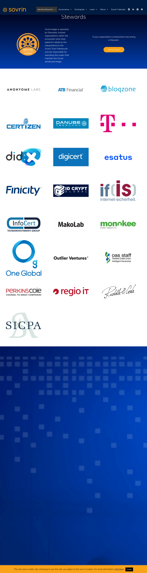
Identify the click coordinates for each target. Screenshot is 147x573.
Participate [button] (81, 9)
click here (119, 569)
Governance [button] (65, 9)
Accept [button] (129, 569)
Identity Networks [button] (47, 9)
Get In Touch (114, 49)
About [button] (104, 9)
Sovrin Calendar (118, 9)
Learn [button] (94, 9)
